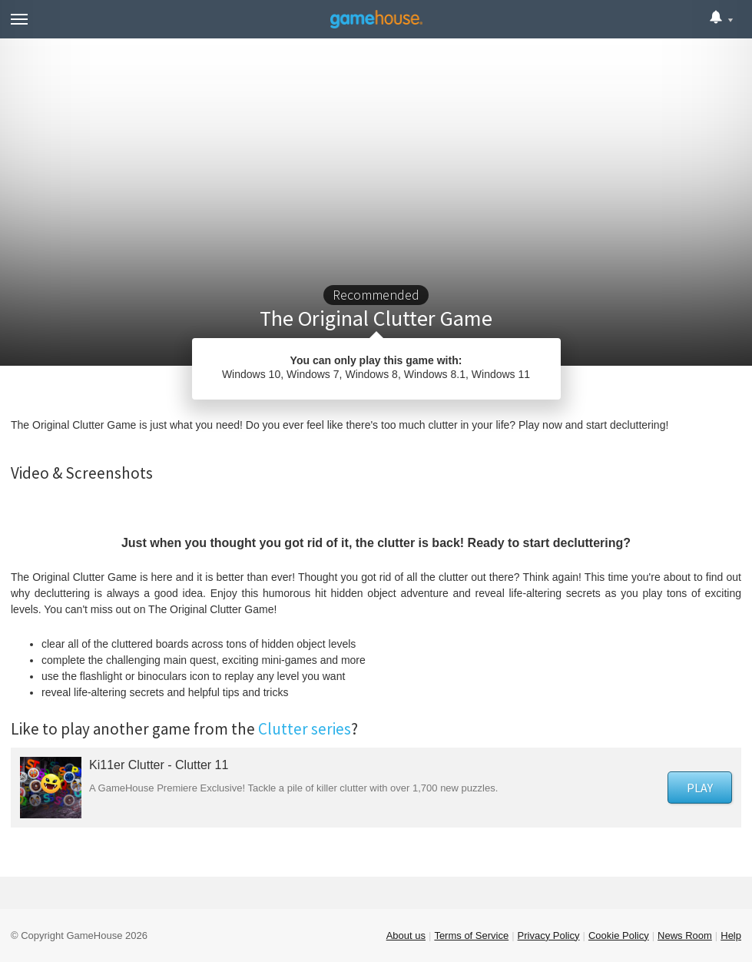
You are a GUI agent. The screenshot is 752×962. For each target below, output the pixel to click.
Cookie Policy (618, 935)
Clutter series (304, 728)
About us (406, 935)
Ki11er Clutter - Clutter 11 (158, 764)
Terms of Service (471, 935)
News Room (685, 935)
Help (731, 935)
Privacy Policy (549, 935)
